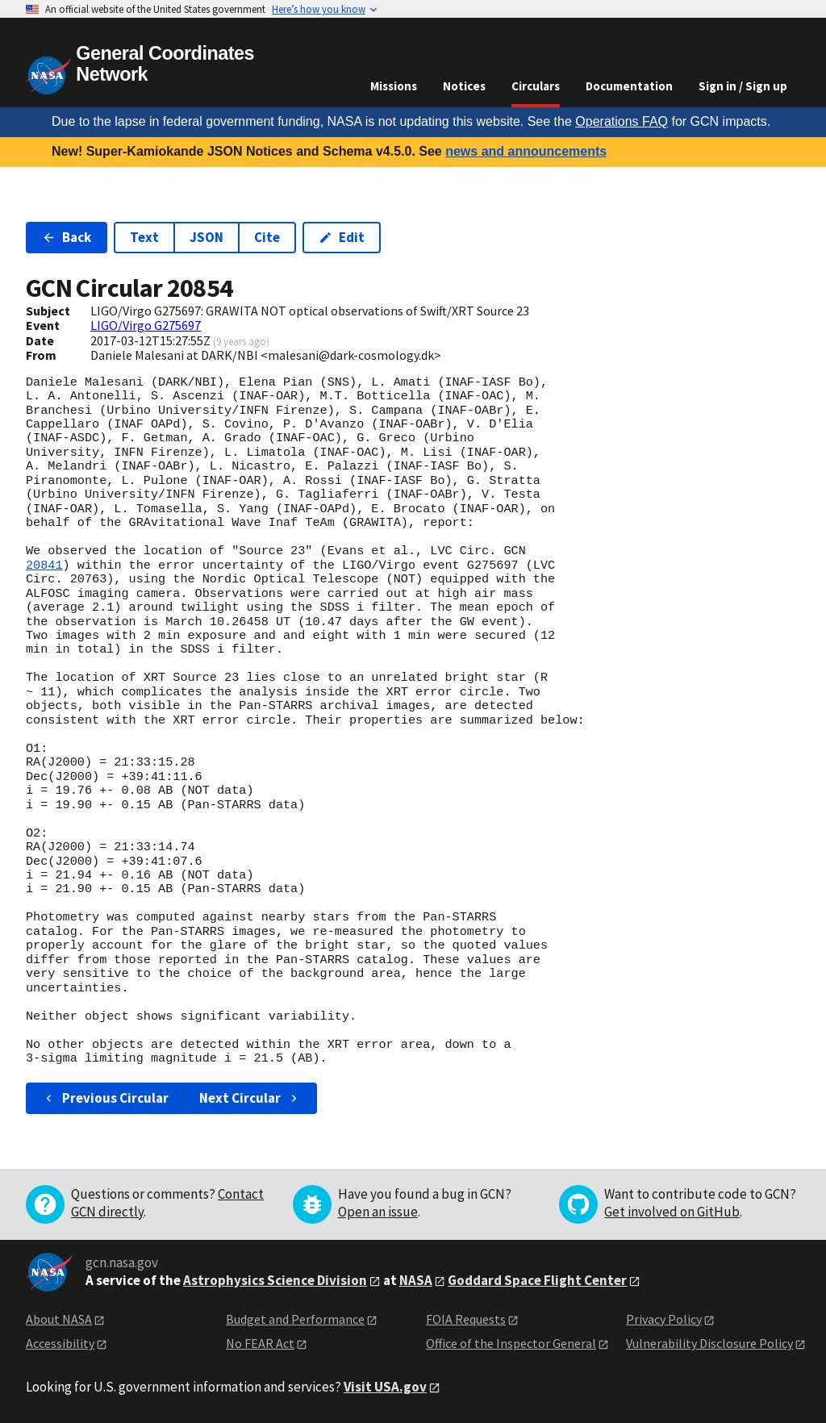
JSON (206, 237)
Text (144, 237)
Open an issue (378, 1212)
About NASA (59, 1319)
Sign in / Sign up (743, 86)
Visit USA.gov (385, 1387)
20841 (44, 565)
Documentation (629, 86)
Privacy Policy (664, 1319)
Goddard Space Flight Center (537, 1280)
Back (66, 237)
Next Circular (250, 1098)
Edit (342, 237)
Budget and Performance (295, 1319)
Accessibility (60, 1343)
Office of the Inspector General (511, 1343)
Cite (267, 237)
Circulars (535, 86)
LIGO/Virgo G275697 (145, 325)
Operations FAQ (621, 121)
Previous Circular (105, 1098)
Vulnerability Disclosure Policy (709, 1343)
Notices (464, 86)
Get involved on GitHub (672, 1212)
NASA (415, 1280)
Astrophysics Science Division (275, 1280)
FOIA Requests (466, 1319)
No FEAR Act (260, 1343)
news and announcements (526, 151)
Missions (393, 86)
